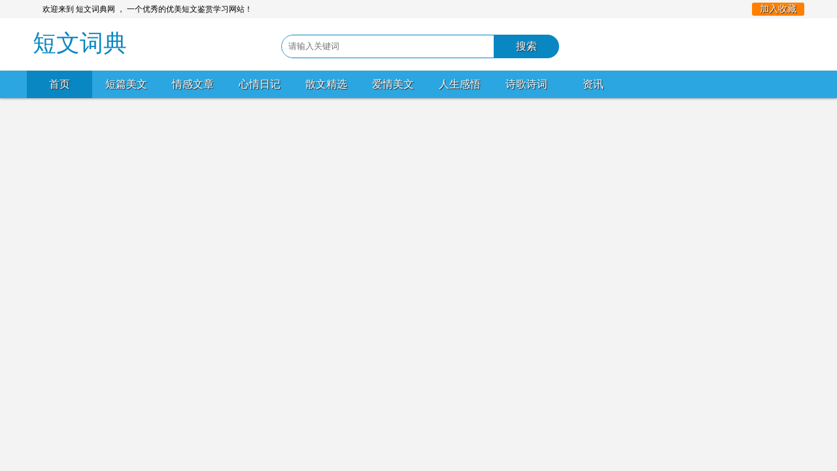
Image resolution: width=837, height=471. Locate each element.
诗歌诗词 (526, 84)
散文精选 (326, 84)
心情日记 (260, 84)
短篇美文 (126, 84)
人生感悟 (460, 84)
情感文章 (193, 84)
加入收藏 (778, 9)
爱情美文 (393, 84)
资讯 (593, 84)
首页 (59, 84)
